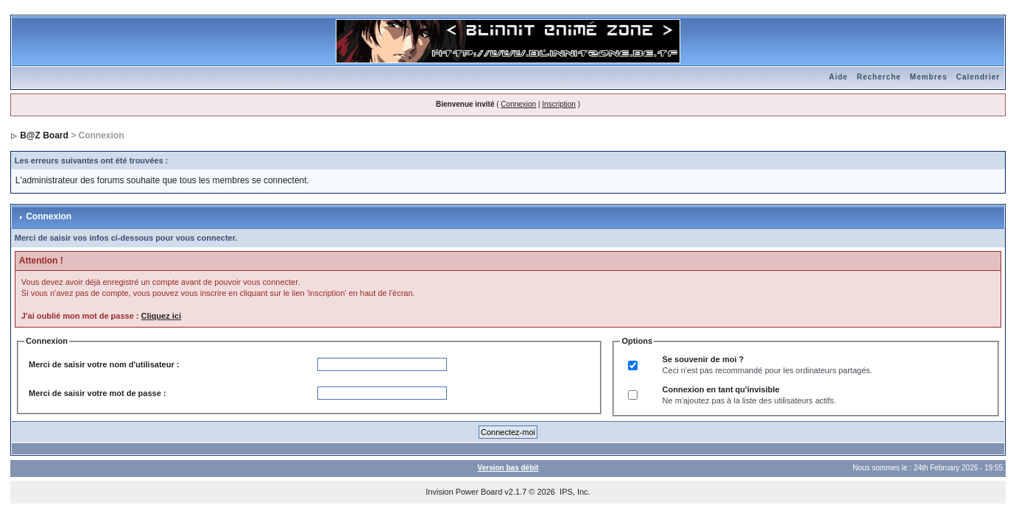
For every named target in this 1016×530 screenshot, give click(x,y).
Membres (929, 77)
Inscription (559, 104)
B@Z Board (44, 135)
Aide (838, 77)
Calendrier (978, 77)
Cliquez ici (161, 315)
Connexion (518, 104)
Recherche (879, 77)
